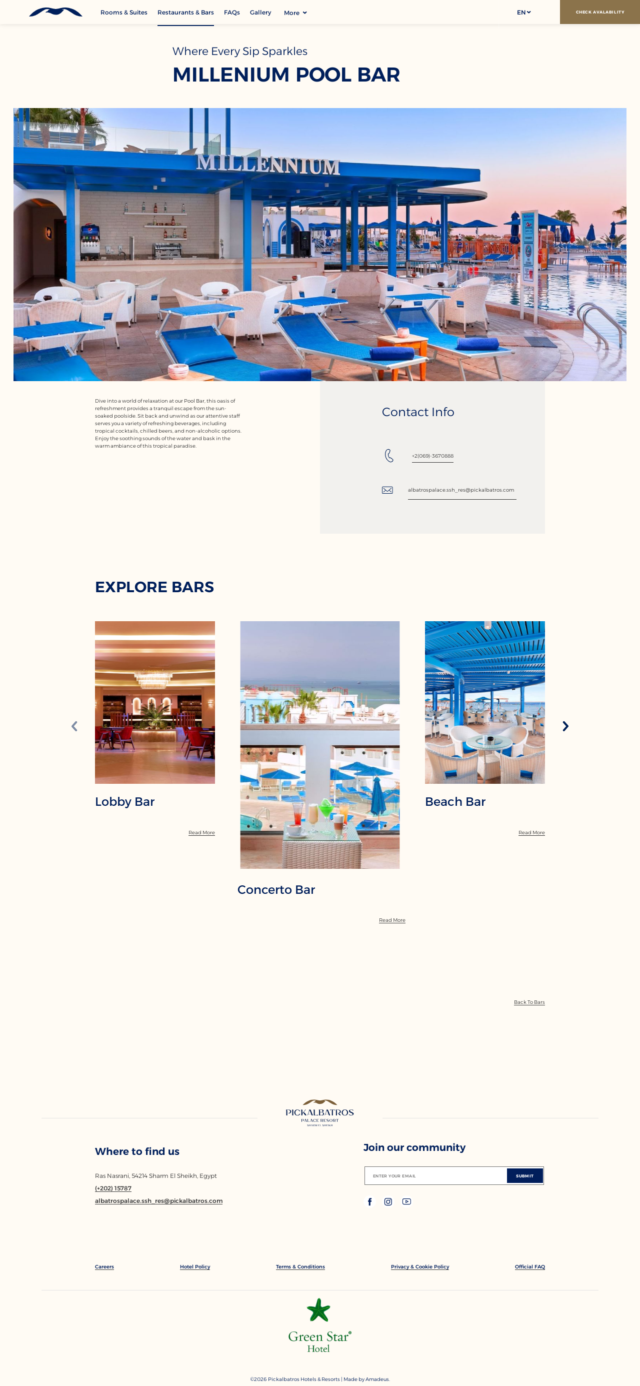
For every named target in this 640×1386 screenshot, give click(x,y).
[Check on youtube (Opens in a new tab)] (406, 1205)
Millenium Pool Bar (286, 74)
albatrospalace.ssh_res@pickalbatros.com (461, 490)
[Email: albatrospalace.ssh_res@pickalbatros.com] (449, 490)
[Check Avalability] (600, 12)
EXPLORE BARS (154, 587)
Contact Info (418, 412)
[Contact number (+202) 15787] (113, 1188)
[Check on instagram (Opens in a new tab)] (389, 1205)
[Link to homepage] (320, 1113)
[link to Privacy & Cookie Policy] (420, 1266)
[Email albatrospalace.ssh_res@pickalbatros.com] (158, 1200)
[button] (523, 12)
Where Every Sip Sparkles (240, 51)
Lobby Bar (124, 802)
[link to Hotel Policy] (195, 1266)
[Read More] (201, 832)
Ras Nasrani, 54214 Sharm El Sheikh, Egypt (156, 1175)
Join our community (415, 1147)
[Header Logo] (50, 12)
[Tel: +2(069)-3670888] (418, 455)
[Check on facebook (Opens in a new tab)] (371, 1205)
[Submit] (525, 1175)
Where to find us (137, 1151)
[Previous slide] (74, 727)
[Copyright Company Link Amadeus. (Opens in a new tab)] (378, 1379)
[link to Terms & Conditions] (300, 1266)
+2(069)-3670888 (433, 456)
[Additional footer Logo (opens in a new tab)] (320, 1349)
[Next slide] (566, 727)
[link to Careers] (104, 1266)
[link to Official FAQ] (530, 1266)
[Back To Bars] (529, 1002)
